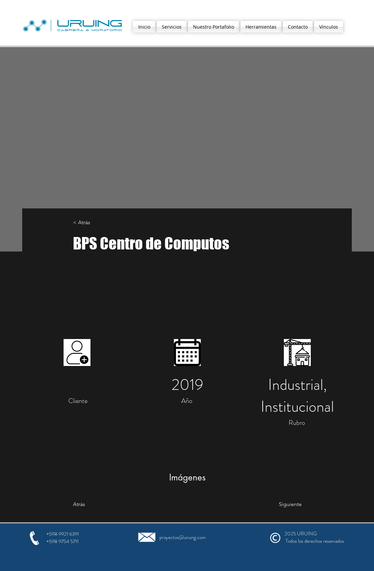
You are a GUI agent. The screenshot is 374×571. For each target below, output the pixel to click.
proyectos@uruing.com (182, 537)
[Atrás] (100, 504)
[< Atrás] (95, 223)
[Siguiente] (279, 504)
